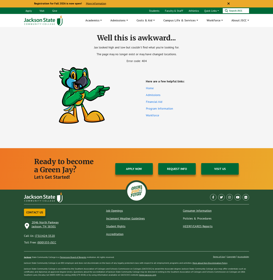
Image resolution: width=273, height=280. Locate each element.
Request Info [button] (177, 169)
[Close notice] (228, 4)
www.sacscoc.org (148, 275)
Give (54, 10)
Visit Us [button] (220, 169)
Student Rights (115, 226)
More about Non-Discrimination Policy (210, 263)
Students (154, 10)
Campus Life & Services (179, 20)
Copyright (231, 257)
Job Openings (114, 211)
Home (150, 88)
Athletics (194, 10)
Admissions (118, 20)
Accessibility (243, 257)
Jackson (27, 257)
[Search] (236, 10)
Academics (93, 20)
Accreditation (114, 234)
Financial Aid (154, 102)
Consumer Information (197, 211)
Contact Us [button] (34, 212)
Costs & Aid (144, 20)
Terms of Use (219, 257)
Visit (42, 10)
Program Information (159, 108)
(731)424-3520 (45, 236)
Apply (28, 10)
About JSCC (239, 20)
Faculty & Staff (174, 10)
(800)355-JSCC (46, 242)
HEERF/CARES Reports (198, 226)
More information (96, 3)
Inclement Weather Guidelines (125, 218)
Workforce (214, 20)
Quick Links (210, 10)
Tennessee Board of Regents (73, 257)
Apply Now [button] (134, 169)
